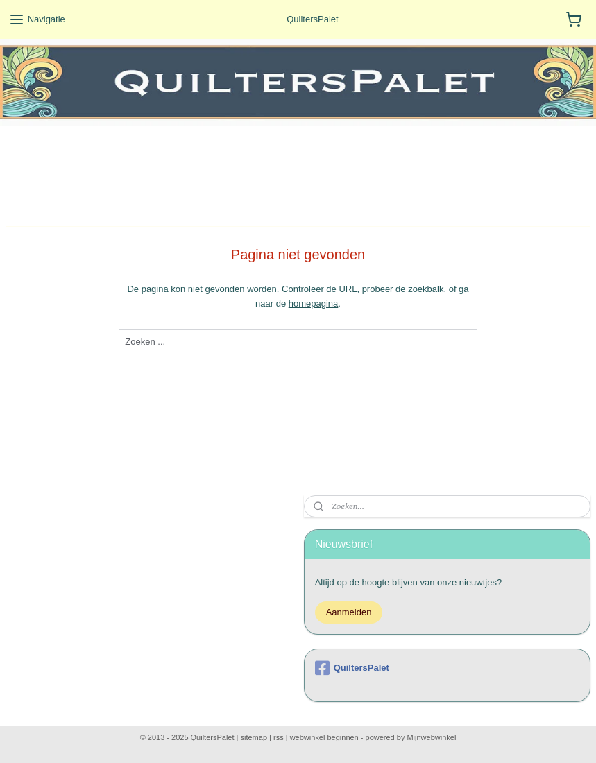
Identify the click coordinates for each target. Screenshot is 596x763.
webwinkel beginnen (324, 737)
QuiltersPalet (352, 668)
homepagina (314, 303)
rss (278, 737)
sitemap (254, 737)
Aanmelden (349, 612)
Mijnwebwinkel (431, 737)
